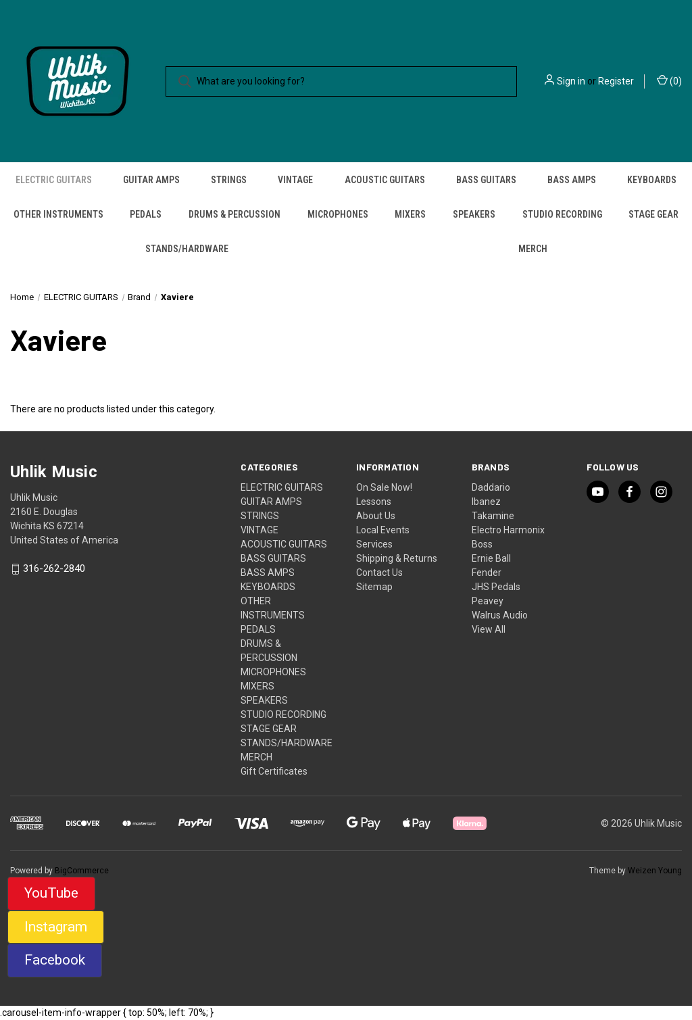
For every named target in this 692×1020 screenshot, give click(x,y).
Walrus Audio (500, 615)
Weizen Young (655, 870)
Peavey (487, 601)
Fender (486, 572)
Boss (482, 544)
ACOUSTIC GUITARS (385, 179)
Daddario (491, 487)
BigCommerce (82, 870)
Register (616, 81)
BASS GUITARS (486, 179)
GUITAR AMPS (151, 179)
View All (488, 629)
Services (374, 544)
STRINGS (229, 179)
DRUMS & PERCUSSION (234, 214)
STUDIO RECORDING (562, 214)
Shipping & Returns (396, 558)
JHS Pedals (496, 586)
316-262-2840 (54, 569)
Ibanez (486, 501)
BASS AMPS (571, 179)
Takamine (493, 515)
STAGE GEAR (653, 214)
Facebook (54, 960)
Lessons (373, 501)
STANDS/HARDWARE (186, 248)
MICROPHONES (337, 214)
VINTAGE (295, 179)
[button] (51, 893)
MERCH (532, 248)
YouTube (51, 893)
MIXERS (410, 214)
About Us (375, 515)
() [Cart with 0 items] (669, 80)
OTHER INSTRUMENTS (58, 214)
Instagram (55, 927)
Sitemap (374, 586)
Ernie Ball (491, 558)
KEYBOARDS (651, 179)
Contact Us (379, 572)
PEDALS (146, 214)
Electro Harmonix (508, 530)
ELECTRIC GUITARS (54, 179)
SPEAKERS (474, 214)
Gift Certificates (274, 771)
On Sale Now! (384, 487)
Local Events (383, 530)
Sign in (571, 81)
